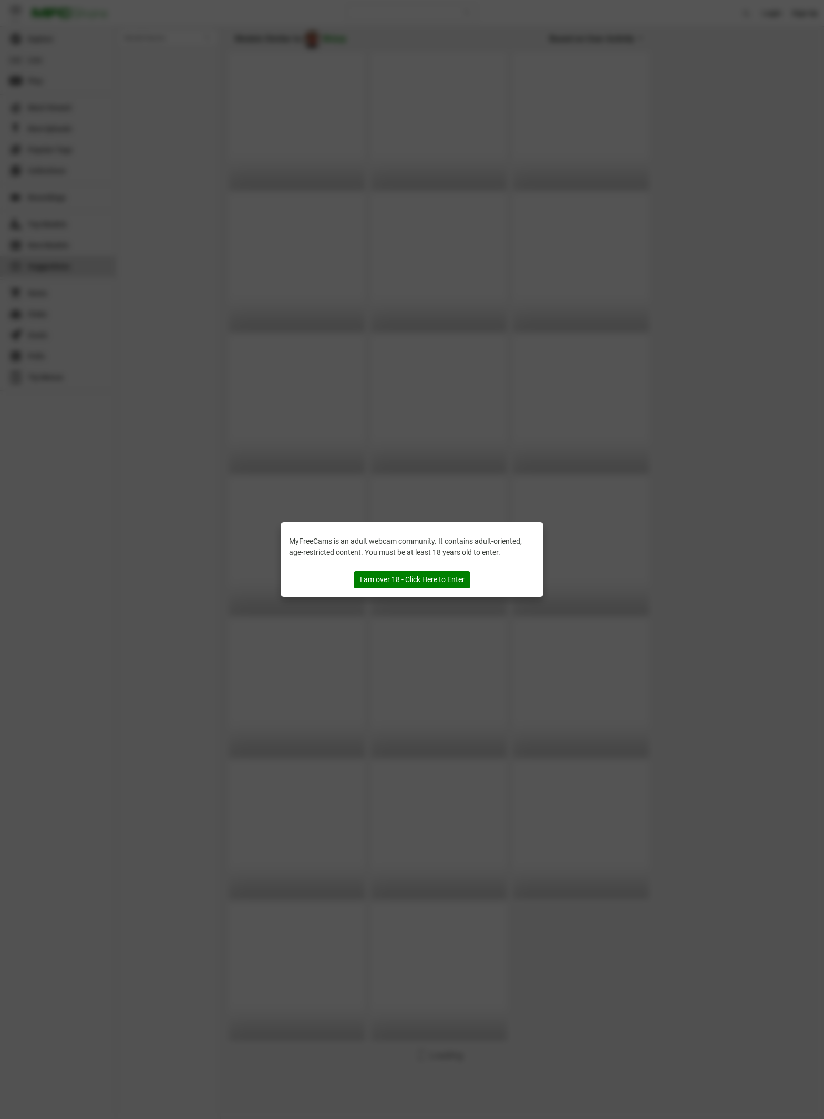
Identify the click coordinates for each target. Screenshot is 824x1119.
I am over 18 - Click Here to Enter (412, 579)
